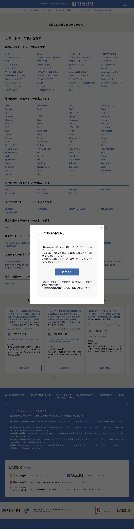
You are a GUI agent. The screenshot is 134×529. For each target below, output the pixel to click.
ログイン (67, 272)
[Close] (101, 227)
